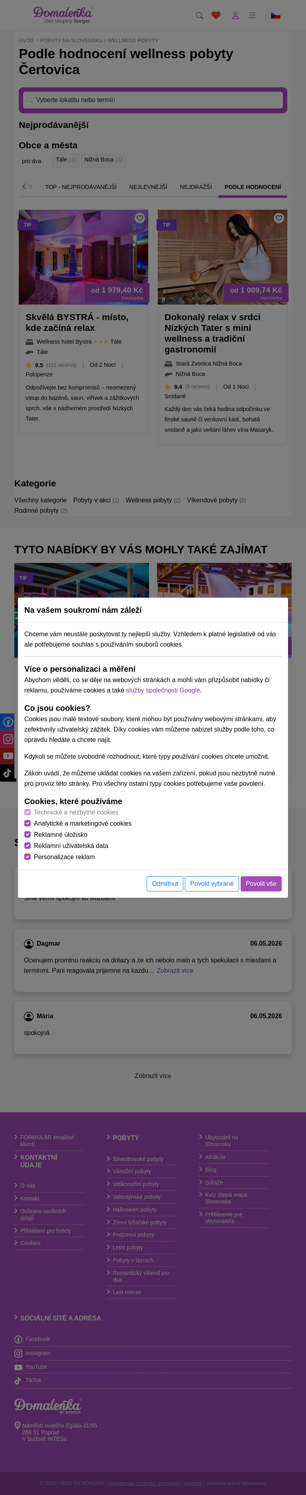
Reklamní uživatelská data (71, 845)
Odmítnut (165, 883)
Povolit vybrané (211, 883)
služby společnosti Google (163, 690)
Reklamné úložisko (60, 834)
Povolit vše (261, 883)
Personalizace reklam (64, 857)
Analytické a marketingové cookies (82, 823)
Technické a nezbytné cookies (76, 812)
